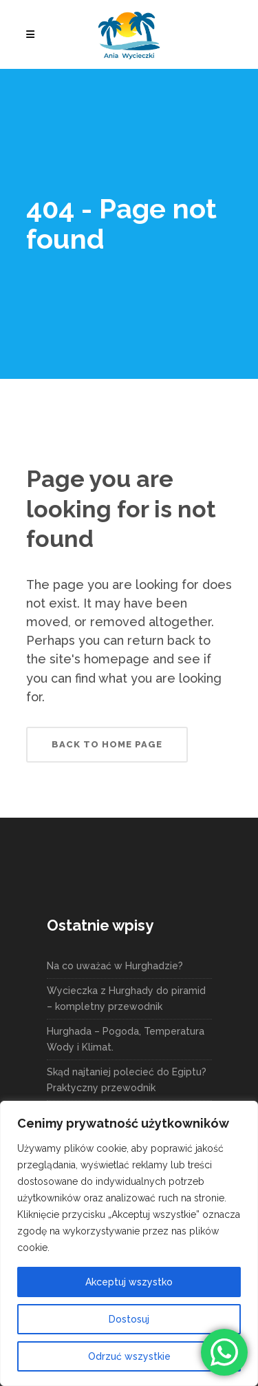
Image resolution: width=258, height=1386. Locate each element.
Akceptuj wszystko (129, 1281)
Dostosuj (129, 1319)
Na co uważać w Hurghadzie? (115, 965)
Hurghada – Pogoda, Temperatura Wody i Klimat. (125, 1039)
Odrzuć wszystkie (129, 1356)
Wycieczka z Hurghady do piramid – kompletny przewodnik (126, 998)
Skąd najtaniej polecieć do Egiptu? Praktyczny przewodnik (126, 1079)
